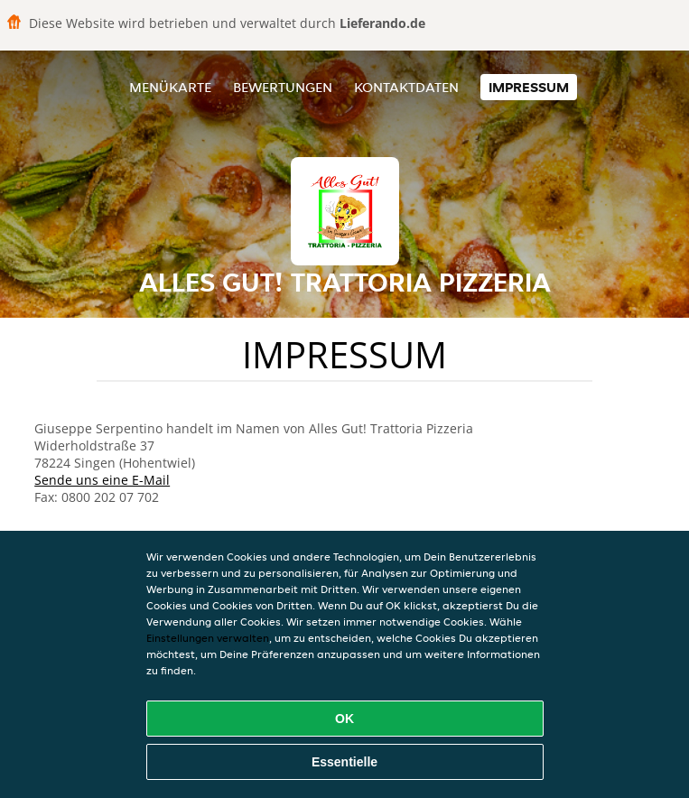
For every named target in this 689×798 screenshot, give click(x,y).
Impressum (529, 87)
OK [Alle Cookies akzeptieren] (344, 718)
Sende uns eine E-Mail (102, 479)
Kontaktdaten (406, 87)
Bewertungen (282, 87)
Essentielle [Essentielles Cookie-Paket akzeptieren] (344, 762)
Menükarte (170, 87)
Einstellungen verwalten (207, 638)
